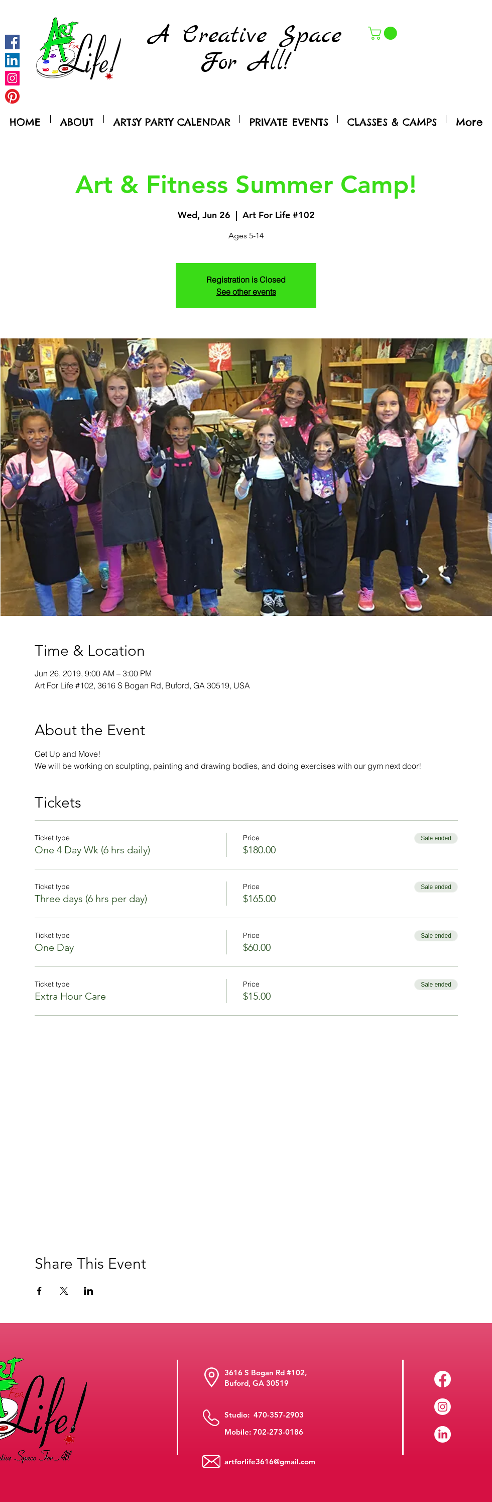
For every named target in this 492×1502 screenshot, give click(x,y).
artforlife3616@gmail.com (269, 1461)
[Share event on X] (64, 1291)
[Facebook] (12, 42)
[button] (384, 33)
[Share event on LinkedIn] (88, 1291)
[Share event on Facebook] (39, 1291)
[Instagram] (12, 78)
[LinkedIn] (442, 1434)
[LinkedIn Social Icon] (12, 60)
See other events (246, 292)
